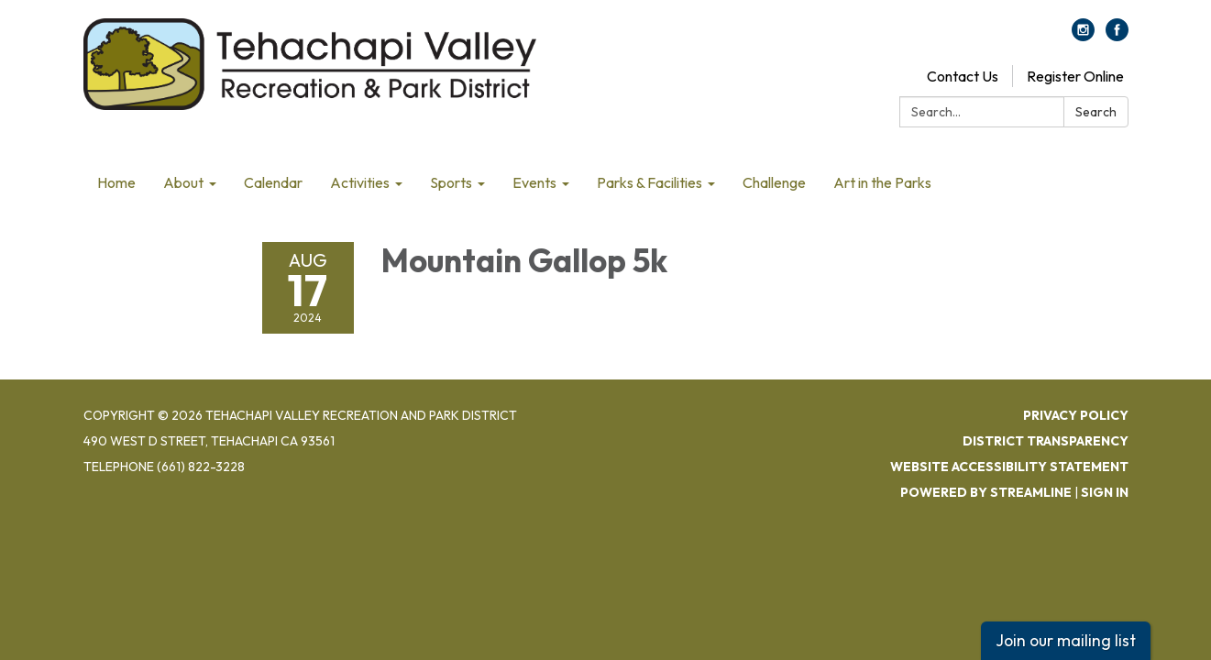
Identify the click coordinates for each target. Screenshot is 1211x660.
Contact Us (962, 76)
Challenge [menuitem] (774, 182)
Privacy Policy (1075, 415)
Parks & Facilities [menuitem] (649, 182)
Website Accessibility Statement (1009, 466)
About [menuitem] (183, 182)
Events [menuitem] (534, 182)
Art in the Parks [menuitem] (882, 182)
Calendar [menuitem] (273, 182)
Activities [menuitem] (360, 182)
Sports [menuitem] (451, 182)
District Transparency (1045, 441)
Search (1096, 112)
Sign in (1104, 492)
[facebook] (1117, 36)
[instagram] (1083, 36)
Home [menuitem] (116, 182)
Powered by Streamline (986, 492)
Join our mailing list (1066, 640)
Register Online (1075, 76)
